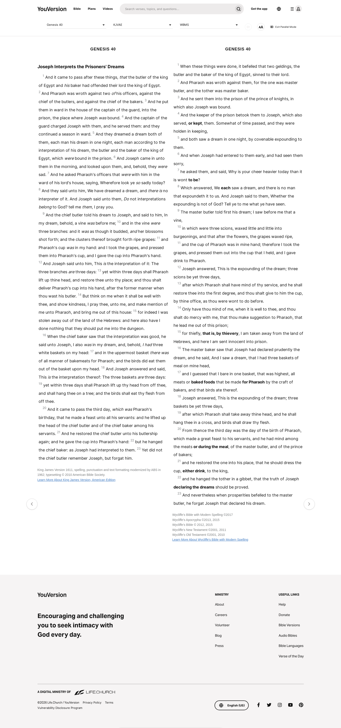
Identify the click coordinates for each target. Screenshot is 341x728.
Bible (77, 8)
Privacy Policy (92, 702)
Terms (109, 702)
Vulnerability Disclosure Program (59, 708)
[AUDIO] (248, 26)
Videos (108, 8)
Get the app (259, 8)
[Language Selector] (278, 8)
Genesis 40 (76, 25)
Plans (92, 8)
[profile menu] (295, 8)
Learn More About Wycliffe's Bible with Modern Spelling (210, 539)
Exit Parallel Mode (283, 27)
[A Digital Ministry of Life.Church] (170, 689)
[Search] (176, 8)
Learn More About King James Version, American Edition (76, 480)
